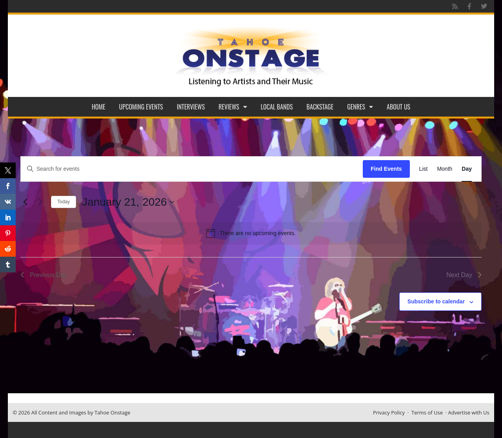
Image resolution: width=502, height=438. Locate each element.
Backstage (320, 106)
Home (98, 106)
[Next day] (40, 202)
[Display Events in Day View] (467, 169)
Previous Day (43, 275)
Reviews (232, 107)
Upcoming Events (141, 106)
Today (63, 201)
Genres (360, 107)
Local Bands (277, 106)
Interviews (191, 106)
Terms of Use (427, 412)
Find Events (386, 169)
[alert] (251, 233)
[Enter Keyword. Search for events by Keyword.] (192, 169)
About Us (398, 106)
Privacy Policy (389, 412)
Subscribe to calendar (436, 301)
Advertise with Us (468, 412)
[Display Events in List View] (423, 169)
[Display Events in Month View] (444, 169)
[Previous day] (25, 202)
